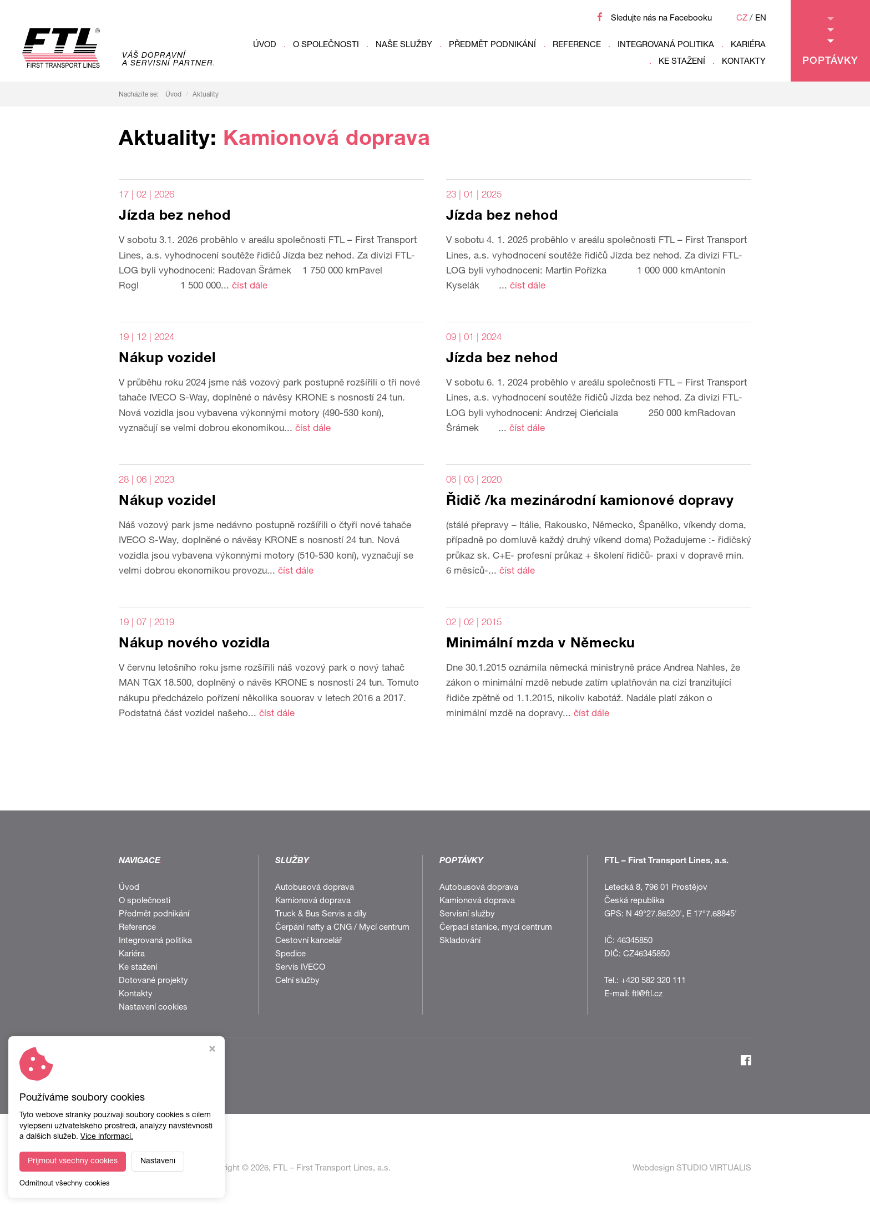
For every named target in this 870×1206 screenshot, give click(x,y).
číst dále (249, 286)
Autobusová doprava (314, 888)
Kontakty (744, 62)
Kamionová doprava (313, 901)
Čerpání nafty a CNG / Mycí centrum (342, 928)
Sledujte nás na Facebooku (661, 18)
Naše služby (404, 45)
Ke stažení (682, 62)
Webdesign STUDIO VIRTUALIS (692, 1168)
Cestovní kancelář (308, 941)
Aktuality (206, 95)
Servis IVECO (300, 968)
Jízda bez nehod (174, 217)
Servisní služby (467, 914)
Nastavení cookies (153, 1008)
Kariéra (748, 45)
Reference (577, 45)
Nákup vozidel (167, 359)
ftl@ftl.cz (647, 994)
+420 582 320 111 (653, 981)
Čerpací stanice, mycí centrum (495, 928)
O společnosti (326, 45)
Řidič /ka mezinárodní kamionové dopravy (590, 502)
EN (760, 18)
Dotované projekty (153, 981)
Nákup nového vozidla (194, 644)
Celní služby (297, 981)
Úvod (264, 45)
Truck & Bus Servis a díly (321, 914)
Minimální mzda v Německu (540, 644)
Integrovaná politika (666, 45)
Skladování (459, 941)
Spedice (290, 954)
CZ (741, 18)
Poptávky (830, 42)
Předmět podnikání (492, 45)
